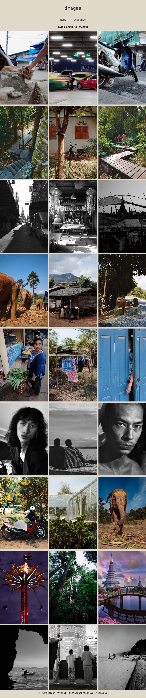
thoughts (79, 21)
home (63, 21)
